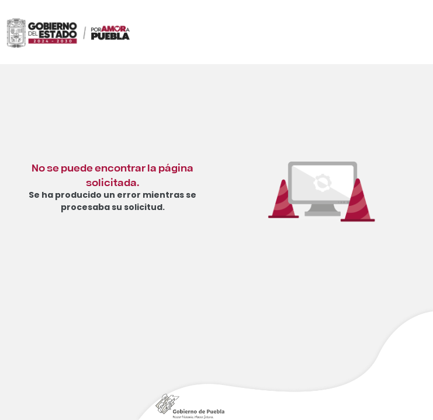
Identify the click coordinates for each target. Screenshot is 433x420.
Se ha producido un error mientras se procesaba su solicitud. (112, 201)
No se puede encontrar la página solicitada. (112, 174)
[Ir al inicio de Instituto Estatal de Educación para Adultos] (117, 47)
